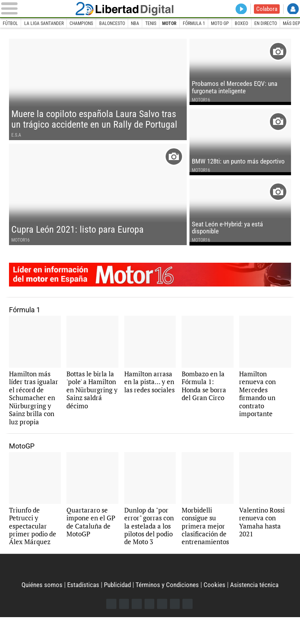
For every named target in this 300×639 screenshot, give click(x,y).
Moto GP (237, 24)
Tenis (163, 24)
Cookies (218, 606)
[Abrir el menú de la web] (47, 9)
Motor (183, 24)
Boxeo (261, 24)
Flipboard (162, 625)
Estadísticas (81, 606)
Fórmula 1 (209, 24)
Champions (88, 24)
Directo (240, 9)
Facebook (109, 625)
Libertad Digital (150, 9)
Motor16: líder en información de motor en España (150, 288)
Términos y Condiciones (169, 606)
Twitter (123, 625)
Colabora (266, 8)
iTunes (189, 625)
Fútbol (11, 24)
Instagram (136, 625)
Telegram (176, 625)
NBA (146, 24)
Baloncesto (121, 24)
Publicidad (117, 606)
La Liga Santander (47, 24)
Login (293, 9)
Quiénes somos (38, 606)
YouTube (149, 625)
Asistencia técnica (258, 606)
